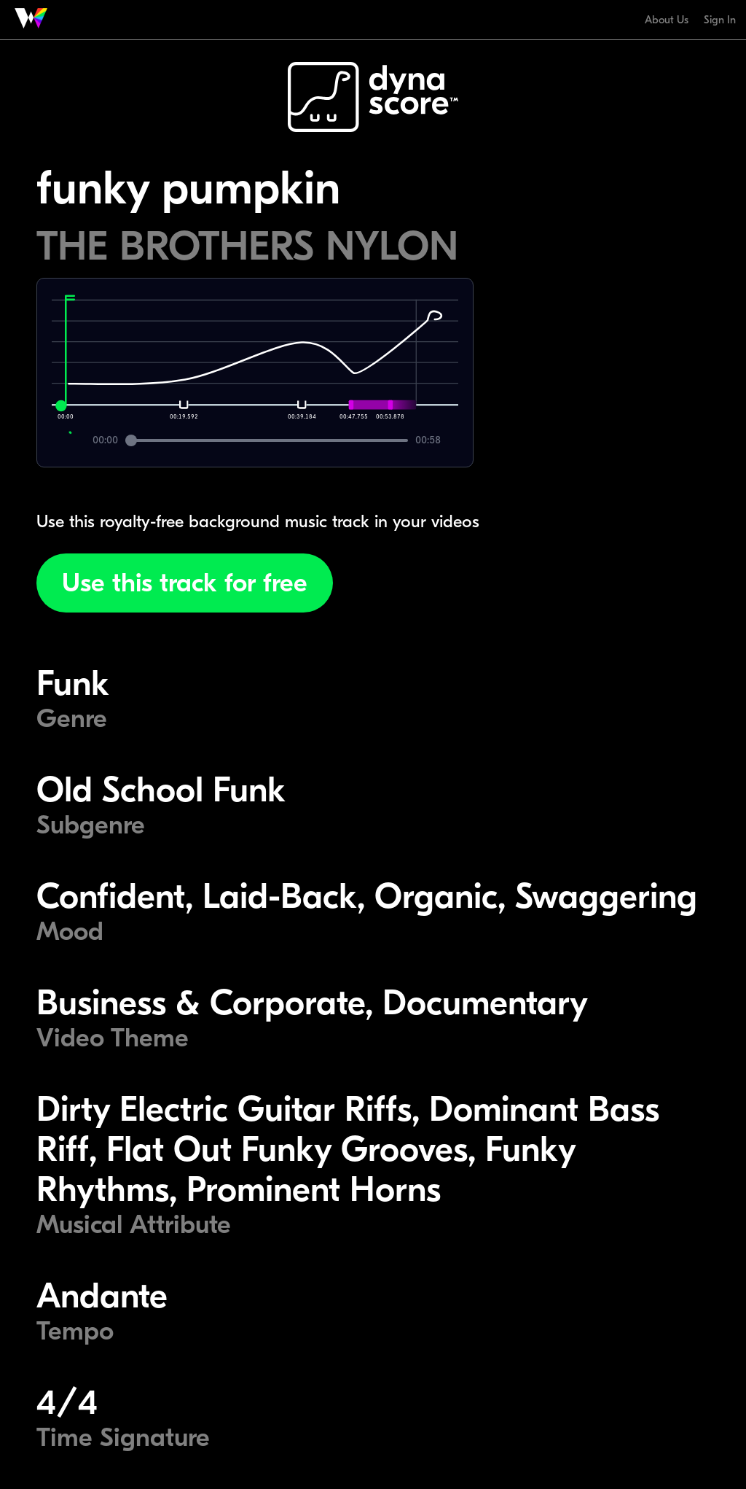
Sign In (720, 19)
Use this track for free (184, 583)
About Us (666, 19)
